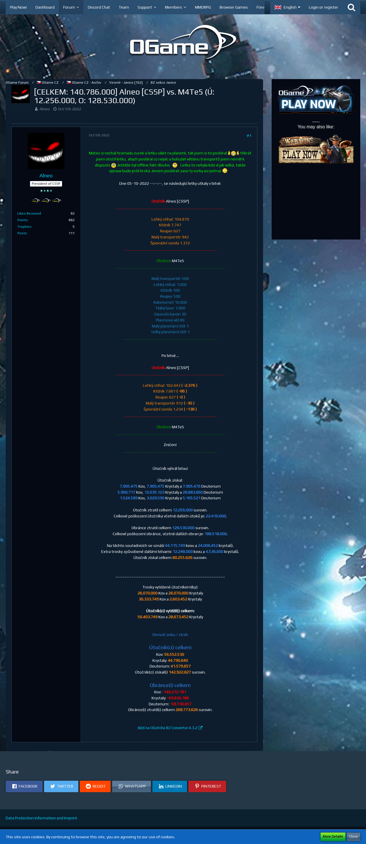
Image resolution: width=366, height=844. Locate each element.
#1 (249, 135)
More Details (333, 837)
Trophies (24, 227)
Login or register (323, 7)
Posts (22, 233)
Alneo (44, 109)
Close (353, 837)
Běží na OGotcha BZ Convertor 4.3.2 (167, 728)
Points (22, 220)
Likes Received (29, 213)
